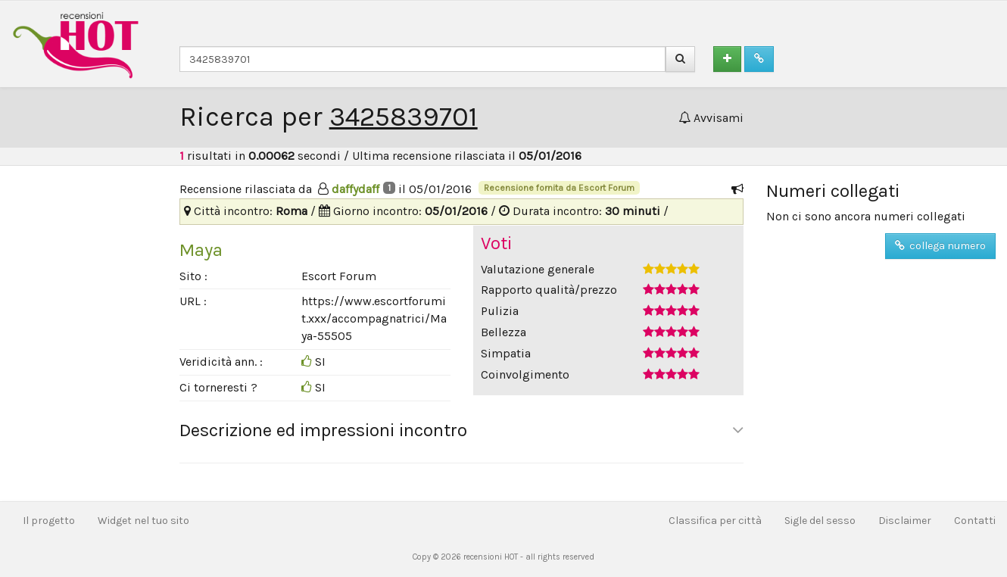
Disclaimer (904, 520)
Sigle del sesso (820, 520)
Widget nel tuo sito (143, 520)
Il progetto (49, 520)
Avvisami (711, 118)
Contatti (975, 520)
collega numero (940, 245)
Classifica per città (715, 520)
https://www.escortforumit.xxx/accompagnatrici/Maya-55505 (374, 318)
